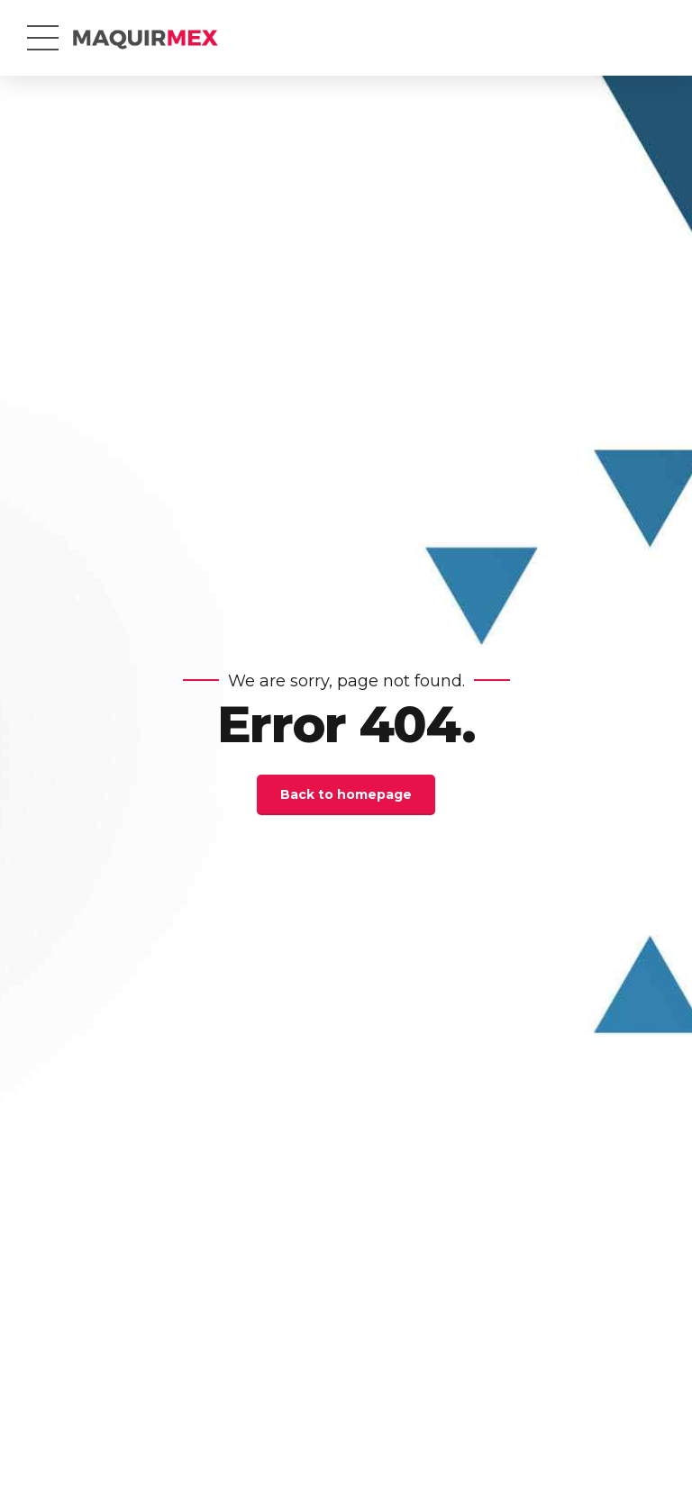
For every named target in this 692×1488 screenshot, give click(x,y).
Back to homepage (346, 794)
